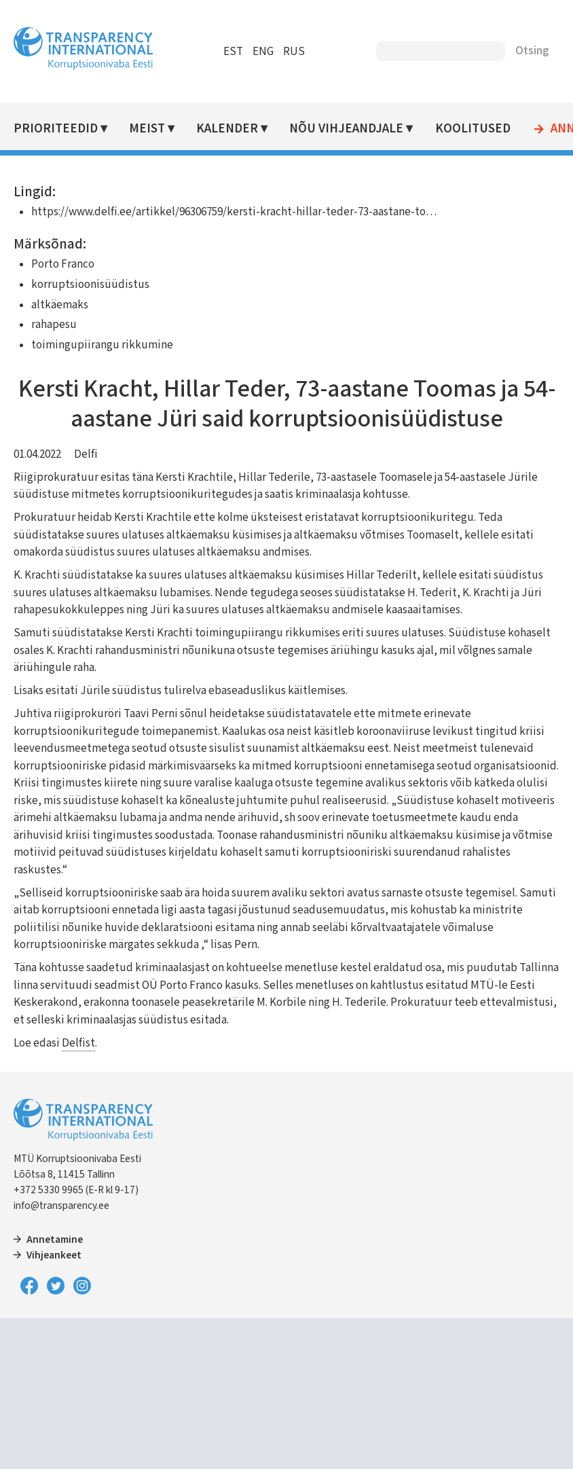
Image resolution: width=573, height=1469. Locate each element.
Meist (147, 128)
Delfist (78, 1043)
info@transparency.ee (61, 1205)
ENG (263, 51)
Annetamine (54, 1239)
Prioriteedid (56, 128)
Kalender (227, 128)
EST (233, 51)
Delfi (86, 454)
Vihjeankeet (53, 1255)
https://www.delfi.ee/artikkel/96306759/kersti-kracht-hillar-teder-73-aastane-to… (234, 211)
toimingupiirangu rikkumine (102, 345)
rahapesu (54, 324)
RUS (294, 51)
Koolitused (473, 128)
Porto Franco (62, 264)
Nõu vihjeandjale (346, 128)
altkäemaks (59, 304)
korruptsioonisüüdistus (90, 284)
